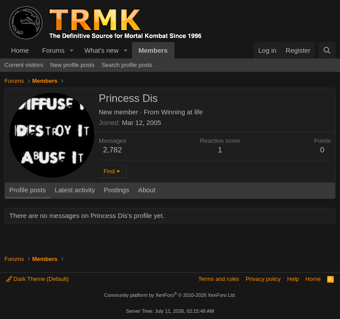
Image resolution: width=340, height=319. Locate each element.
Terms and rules (218, 279)
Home (20, 50)
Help (293, 279)
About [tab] (146, 190)
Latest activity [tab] (75, 190)
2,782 (112, 150)
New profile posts (72, 65)
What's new (102, 50)
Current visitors (23, 65)
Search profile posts (126, 65)
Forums (53, 50)
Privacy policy (263, 279)
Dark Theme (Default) (37, 279)
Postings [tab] (116, 190)
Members (153, 50)
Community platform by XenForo (170, 295)
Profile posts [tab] (27, 190)
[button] (72, 50)
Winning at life (182, 112)
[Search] (327, 50)
